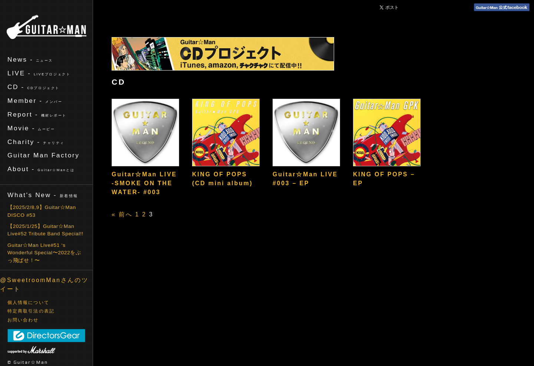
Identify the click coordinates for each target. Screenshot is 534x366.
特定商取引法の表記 (31, 311)
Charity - (36, 142)
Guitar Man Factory (43, 155)
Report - (37, 114)
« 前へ (122, 214)
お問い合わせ (23, 320)
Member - (34, 100)
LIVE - (38, 73)
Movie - (31, 128)
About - (41, 169)
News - (30, 59)
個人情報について (28, 302)
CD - (33, 87)
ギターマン (46, 27)
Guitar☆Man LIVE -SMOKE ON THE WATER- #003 (144, 183)
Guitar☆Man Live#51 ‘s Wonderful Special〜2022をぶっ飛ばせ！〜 (44, 252)
